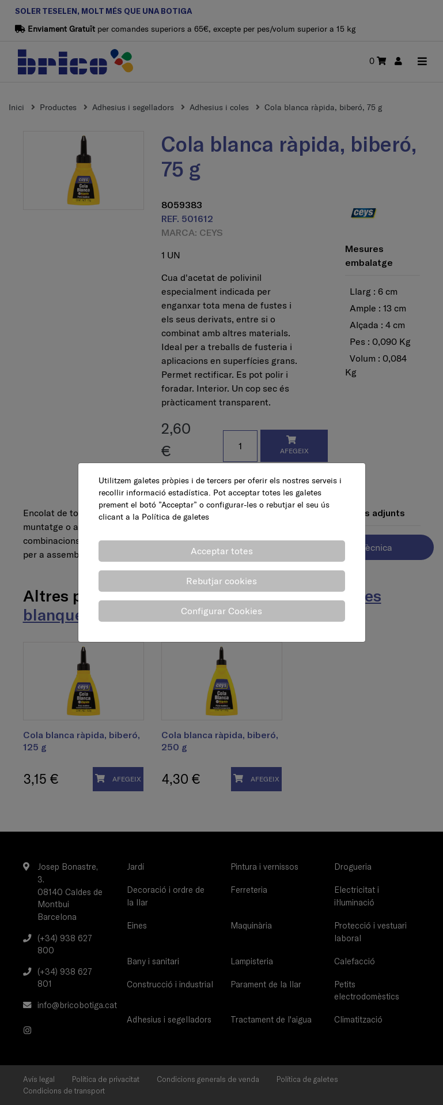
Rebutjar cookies (221, 581)
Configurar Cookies (221, 611)
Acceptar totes (222, 551)
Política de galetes (175, 517)
